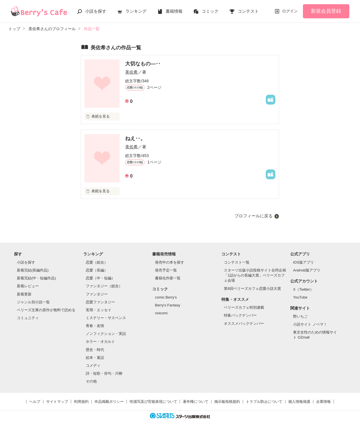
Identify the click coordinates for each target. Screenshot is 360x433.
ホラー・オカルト (100, 341)
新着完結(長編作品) (33, 270)
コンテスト (248, 11)
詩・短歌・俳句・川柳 (104, 373)
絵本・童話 (95, 357)
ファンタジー (97, 294)
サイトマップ (57, 401)
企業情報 (323, 401)
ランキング (136, 11)
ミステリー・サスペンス (106, 318)
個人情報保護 (299, 401)
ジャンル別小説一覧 (33, 302)
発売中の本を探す (169, 262)
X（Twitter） (303, 289)
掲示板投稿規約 (227, 401)
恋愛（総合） (97, 262)
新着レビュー (28, 286)
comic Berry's (166, 297)
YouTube (300, 297)
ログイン (290, 11)
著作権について (195, 401)
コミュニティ (28, 318)
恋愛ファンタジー (100, 302)
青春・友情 (95, 326)
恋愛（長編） (97, 270)
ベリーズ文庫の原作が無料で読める (46, 310)
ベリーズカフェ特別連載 (244, 307)
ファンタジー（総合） (104, 286)
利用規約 (81, 401)
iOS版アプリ (303, 262)
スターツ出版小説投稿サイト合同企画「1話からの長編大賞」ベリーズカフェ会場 (255, 275)
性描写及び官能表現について (153, 401)
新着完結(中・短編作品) (36, 278)
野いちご (300, 316)
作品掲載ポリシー (109, 401)
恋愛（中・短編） (100, 278)
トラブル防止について (264, 401)
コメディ (93, 365)
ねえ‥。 (135, 138)
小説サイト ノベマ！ (310, 324)
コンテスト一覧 (236, 262)
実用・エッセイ (98, 310)
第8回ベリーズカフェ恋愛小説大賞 (252, 288)
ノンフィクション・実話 (106, 334)
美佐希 (131, 72)
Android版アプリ (306, 270)
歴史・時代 (95, 350)
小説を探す (95, 11)
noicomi (161, 313)
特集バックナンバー (240, 315)
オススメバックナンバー (244, 323)
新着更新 (24, 294)
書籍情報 (174, 11)
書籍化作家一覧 (168, 278)
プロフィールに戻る (254, 215)
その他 (91, 381)
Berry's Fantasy (167, 305)
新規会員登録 (326, 11)
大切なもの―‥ (143, 64)
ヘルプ (34, 401)
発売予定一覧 (166, 270)
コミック (210, 11)
